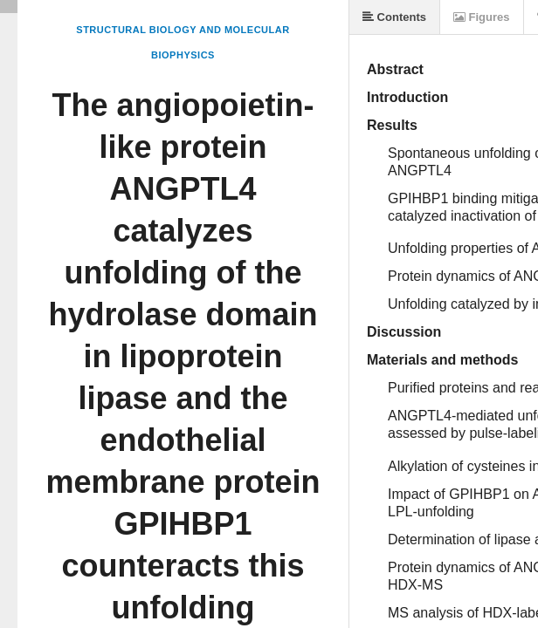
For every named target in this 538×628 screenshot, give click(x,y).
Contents (394, 17)
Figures (481, 17)
